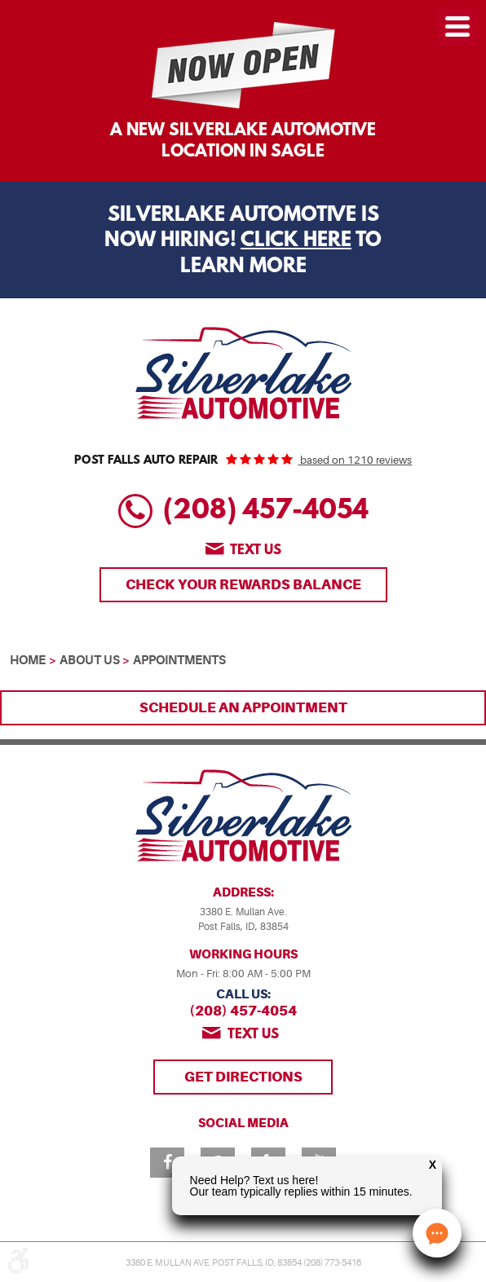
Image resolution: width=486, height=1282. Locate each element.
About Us (90, 660)
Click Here (296, 241)
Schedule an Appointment (243, 707)
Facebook (167, 1163)
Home (28, 660)
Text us (255, 550)
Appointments (179, 660)
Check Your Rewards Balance (243, 584)
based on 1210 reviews (355, 460)
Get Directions (243, 1076)
